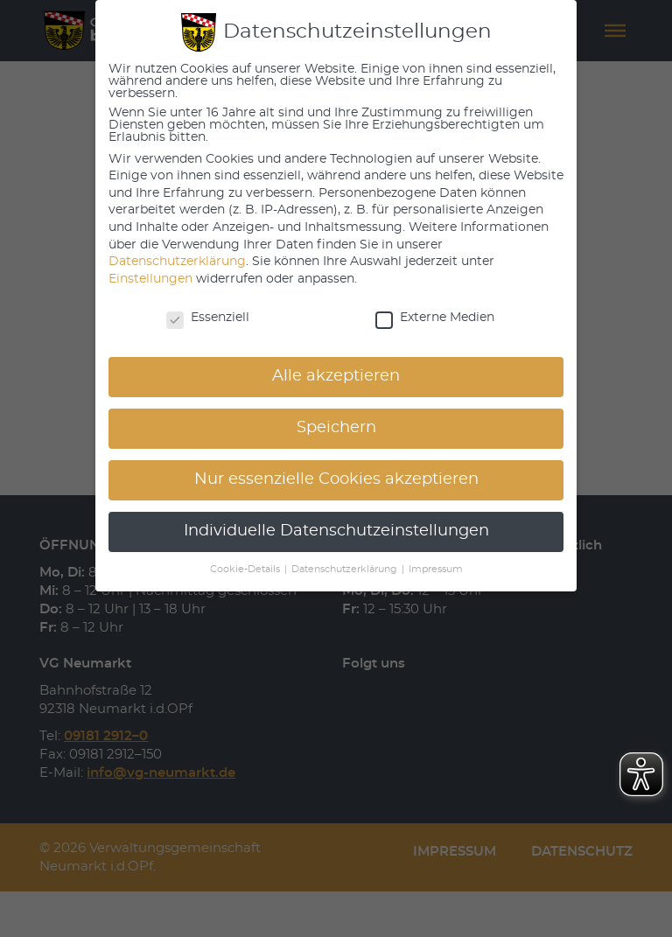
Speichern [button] (336, 428)
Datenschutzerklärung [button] (345, 569)
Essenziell (207, 317)
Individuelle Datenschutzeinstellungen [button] (336, 531)
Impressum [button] (436, 569)
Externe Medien (434, 317)
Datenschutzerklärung (177, 261)
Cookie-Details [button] (246, 569)
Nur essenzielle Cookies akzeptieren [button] (336, 479)
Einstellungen (150, 279)
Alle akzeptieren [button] (336, 376)
